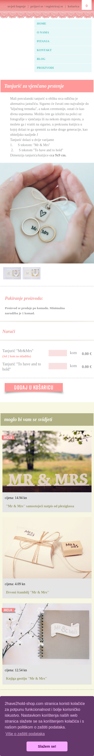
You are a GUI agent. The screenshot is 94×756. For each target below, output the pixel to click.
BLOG (41, 59)
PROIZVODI (45, 67)
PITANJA (43, 41)
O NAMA (43, 32)
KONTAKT (44, 50)
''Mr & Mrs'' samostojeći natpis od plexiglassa (40, 506)
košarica (73, 6)
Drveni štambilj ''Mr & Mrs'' (27, 592)
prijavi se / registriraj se (46, 6)
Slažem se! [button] (47, 746)
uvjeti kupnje (17, 6)
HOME (41, 23)
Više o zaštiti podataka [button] (25, 734)
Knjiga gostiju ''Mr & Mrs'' (26, 678)
